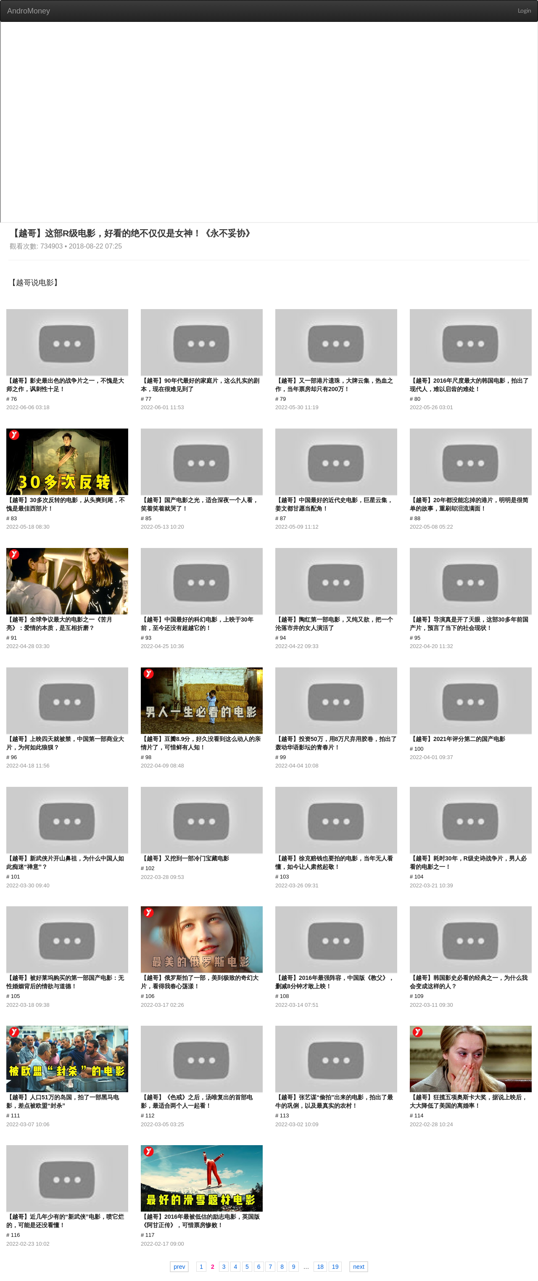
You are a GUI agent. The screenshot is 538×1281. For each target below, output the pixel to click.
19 (335, 1266)
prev (179, 1266)
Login (524, 11)
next (358, 1266)
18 (320, 1266)
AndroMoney (28, 11)
